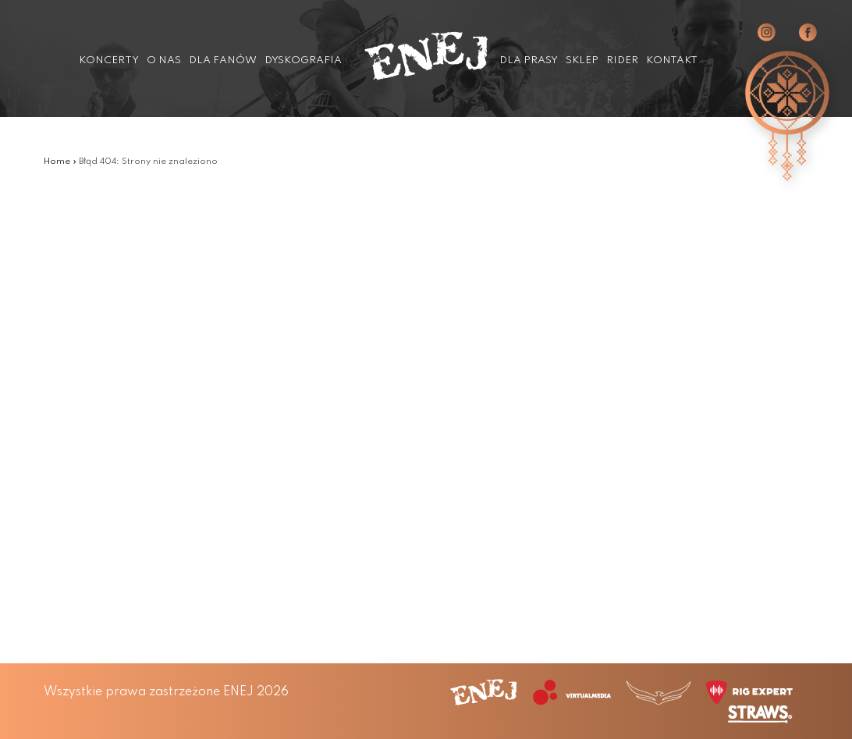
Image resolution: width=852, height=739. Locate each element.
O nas (164, 60)
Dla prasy (528, 60)
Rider (622, 60)
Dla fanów (223, 60)
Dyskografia (303, 60)
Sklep (582, 60)
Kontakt (672, 60)
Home (57, 161)
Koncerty (109, 60)
